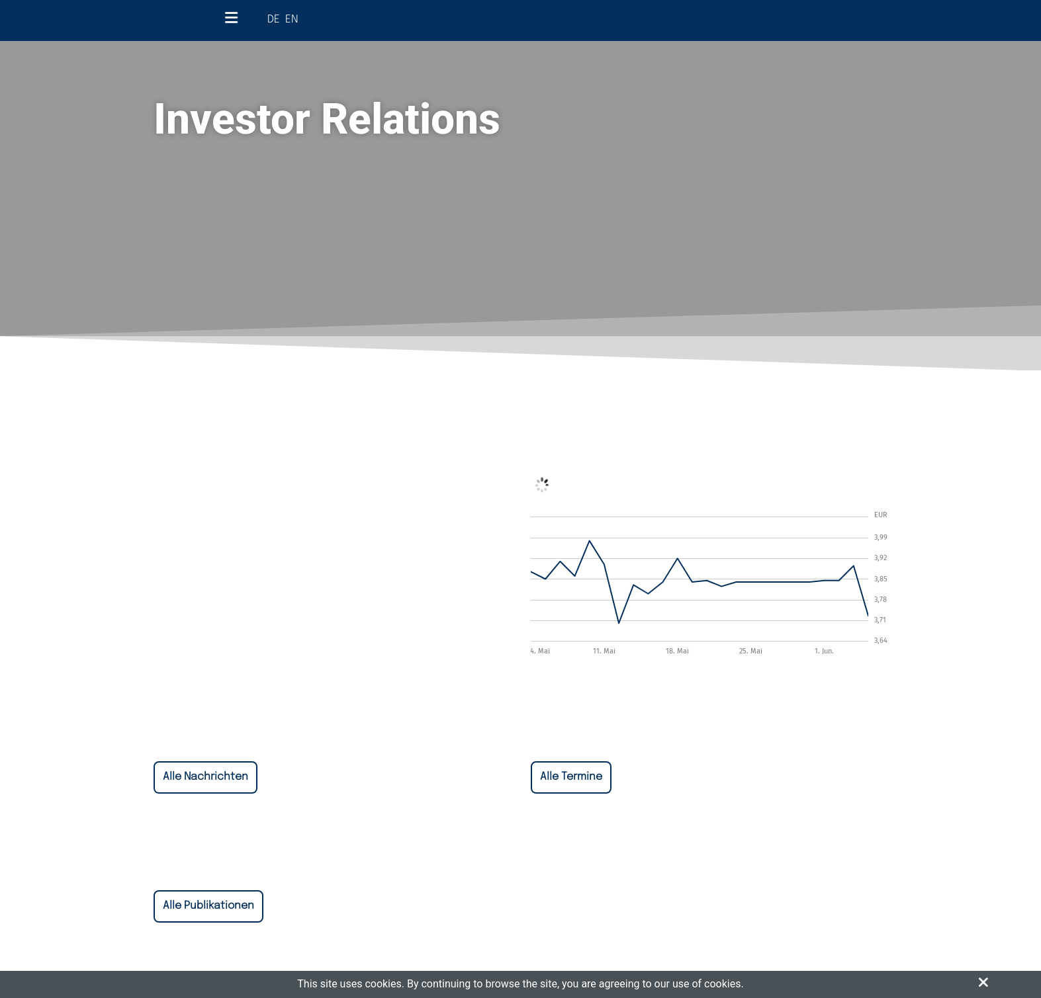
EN (291, 19)
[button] (983, 983)
